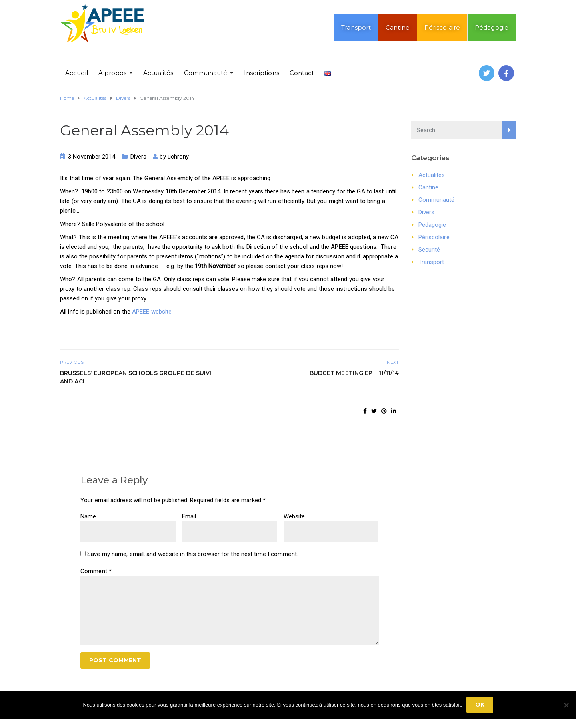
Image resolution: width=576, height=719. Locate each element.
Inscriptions (261, 73)
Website (294, 516)
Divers (138, 156)
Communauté (206, 73)
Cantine (398, 27)
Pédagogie (491, 27)
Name (88, 516)
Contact (302, 73)
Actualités (158, 73)
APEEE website (152, 311)
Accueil (76, 73)
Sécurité (429, 249)
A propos (112, 73)
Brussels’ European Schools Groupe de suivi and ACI (135, 377)
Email (189, 516)
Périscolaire (442, 27)
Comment (96, 571)
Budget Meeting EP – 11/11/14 (354, 373)
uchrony (178, 156)
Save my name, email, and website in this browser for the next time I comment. (192, 554)
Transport (356, 27)
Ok (479, 704)
